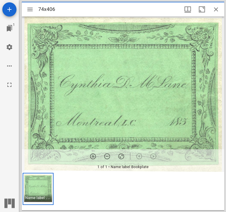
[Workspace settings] (9, 47)
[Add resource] (9, 9)
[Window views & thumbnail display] (188, 9)
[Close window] (216, 9)
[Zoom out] (107, 156)
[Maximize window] (202, 9)
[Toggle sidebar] (30, 9)
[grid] (123, 191)
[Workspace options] (9, 66)
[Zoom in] (93, 156)
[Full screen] (9, 85)
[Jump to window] (9, 28)
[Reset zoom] (121, 156)
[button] (38, 188)
